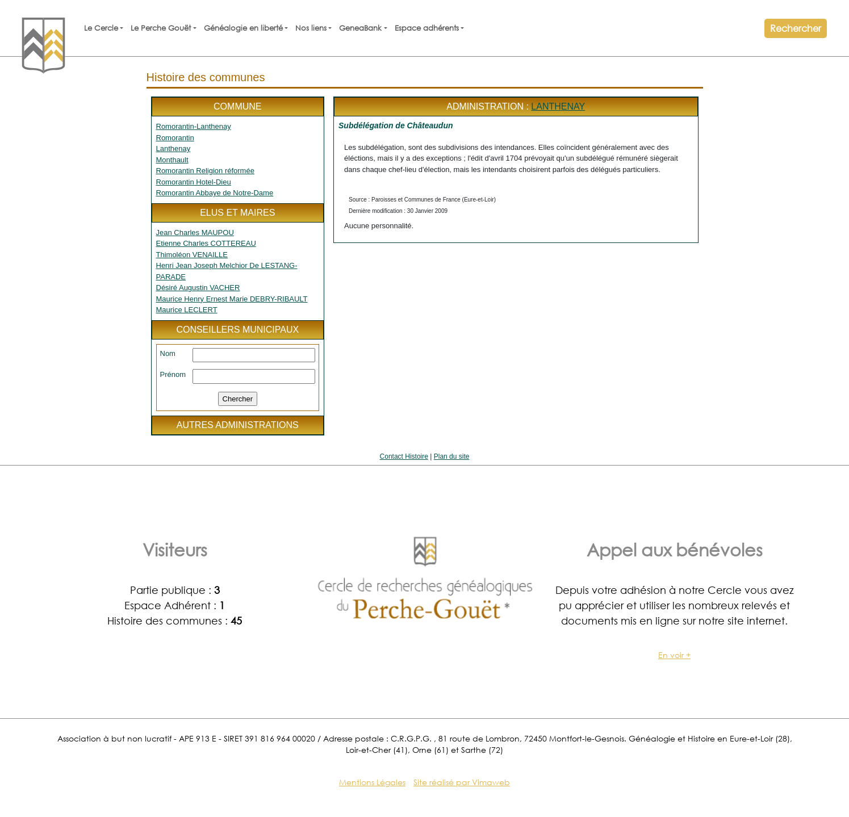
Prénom (173, 374)
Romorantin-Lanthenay (193, 126)
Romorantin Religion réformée (205, 170)
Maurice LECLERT (187, 309)
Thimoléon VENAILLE (192, 254)
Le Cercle (101, 28)
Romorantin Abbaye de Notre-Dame (215, 192)
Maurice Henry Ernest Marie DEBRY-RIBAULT (232, 299)
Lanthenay (173, 148)
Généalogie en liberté (243, 28)
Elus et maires (237, 212)
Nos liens (311, 28)
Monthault (172, 160)
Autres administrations (238, 425)
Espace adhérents (427, 28)
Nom (167, 353)
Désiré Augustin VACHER (198, 287)
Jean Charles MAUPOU (195, 232)
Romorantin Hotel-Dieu (193, 182)
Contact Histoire (404, 456)
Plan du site (452, 456)
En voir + (674, 655)
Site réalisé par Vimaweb (461, 782)
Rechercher (795, 28)
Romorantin (175, 137)
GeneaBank (360, 28)
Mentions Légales (372, 782)
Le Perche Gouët (161, 28)
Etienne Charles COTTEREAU (206, 243)
